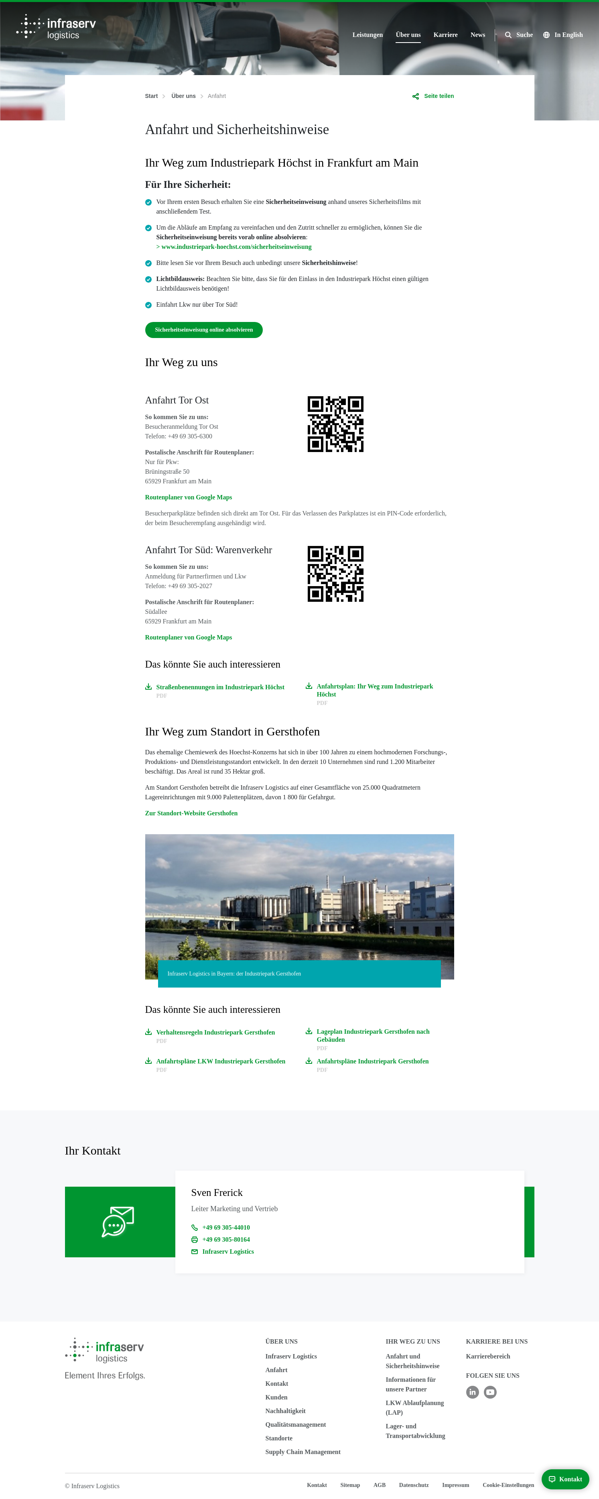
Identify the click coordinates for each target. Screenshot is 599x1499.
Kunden (277, 1397)
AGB (380, 1485)
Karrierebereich (488, 1356)
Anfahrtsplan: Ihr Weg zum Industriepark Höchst (375, 690)
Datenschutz (414, 1485)
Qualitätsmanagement (296, 1424)
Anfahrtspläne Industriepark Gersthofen (373, 1061)
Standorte (279, 1438)
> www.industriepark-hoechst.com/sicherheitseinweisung (234, 246)
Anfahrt (277, 1370)
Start (151, 96)
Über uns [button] (408, 34)
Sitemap (350, 1485)
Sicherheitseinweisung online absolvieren (204, 330)
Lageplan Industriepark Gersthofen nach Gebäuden (373, 1035)
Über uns (183, 96)
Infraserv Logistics (228, 1251)
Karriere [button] (446, 34)
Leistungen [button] (368, 34)
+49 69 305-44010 (226, 1227)
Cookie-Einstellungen (508, 1485)
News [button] (478, 34)
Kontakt (277, 1383)
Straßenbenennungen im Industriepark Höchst (220, 687)
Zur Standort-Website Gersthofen (191, 813)
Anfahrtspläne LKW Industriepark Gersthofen (221, 1061)
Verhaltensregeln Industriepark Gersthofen (215, 1032)
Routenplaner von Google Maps (188, 497)
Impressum (455, 1485)
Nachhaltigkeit (286, 1410)
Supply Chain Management (303, 1451)
